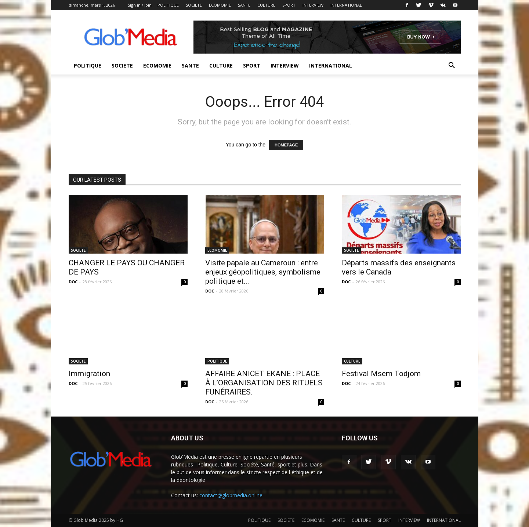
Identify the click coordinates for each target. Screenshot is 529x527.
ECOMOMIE (220, 5)
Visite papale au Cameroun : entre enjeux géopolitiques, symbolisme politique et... (262, 272)
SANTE (244, 5)
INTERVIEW (312, 5)
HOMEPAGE (286, 145)
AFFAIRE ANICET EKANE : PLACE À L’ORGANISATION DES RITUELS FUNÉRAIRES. (264, 382)
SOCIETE (194, 5)
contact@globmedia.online (230, 495)
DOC (73, 281)
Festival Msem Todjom (381, 373)
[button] (452, 66)
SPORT (289, 5)
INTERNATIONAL (346, 5)
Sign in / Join (140, 5)
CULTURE (266, 5)
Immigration (89, 373)
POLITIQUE (168, 5)
